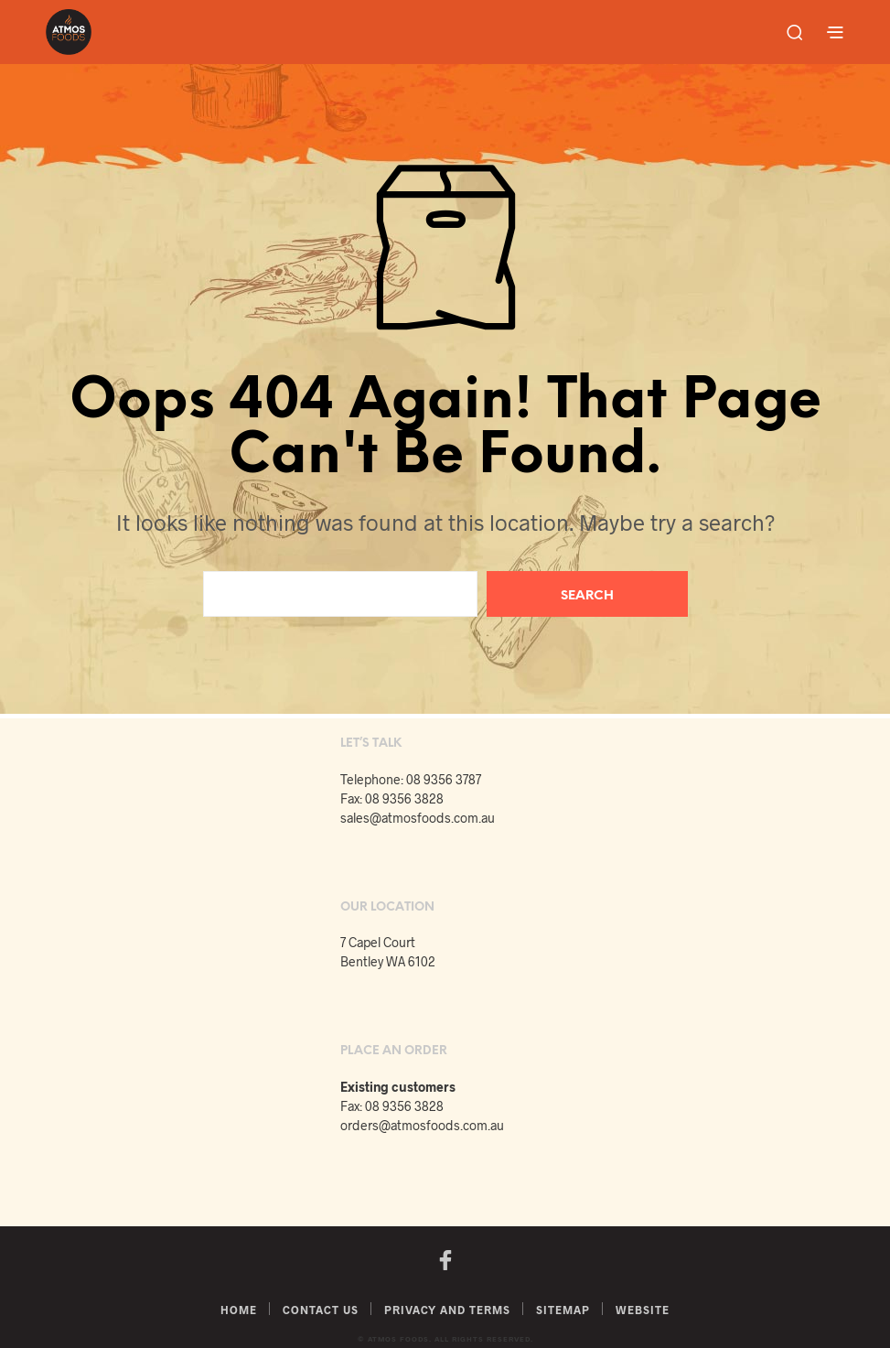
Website (643, 1309)
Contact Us (321, 1309)
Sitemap (563, 1309)
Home (238, 1309)
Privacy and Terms (447, 1309)
